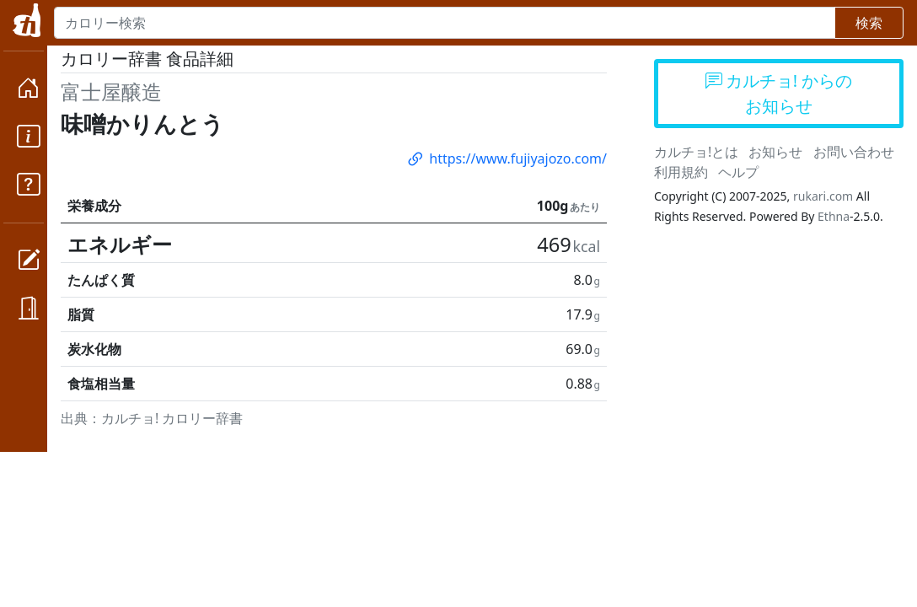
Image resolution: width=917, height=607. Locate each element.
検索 (868, 22)
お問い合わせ (853, 151)
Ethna (834, 216)
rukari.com (823, 196)
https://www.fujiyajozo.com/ (506, 158)
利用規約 (681, 172)
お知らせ (775, 151)
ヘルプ (738, 172)
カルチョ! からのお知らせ (779, 93)
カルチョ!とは (696, 151)
